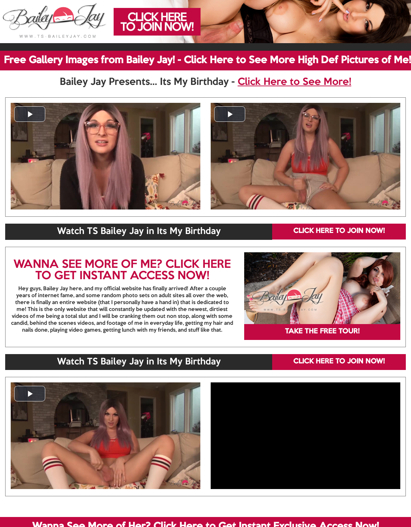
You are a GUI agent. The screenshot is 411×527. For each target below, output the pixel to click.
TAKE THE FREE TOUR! (322, 332)
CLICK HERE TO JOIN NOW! (339, 231)
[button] (29, 114)
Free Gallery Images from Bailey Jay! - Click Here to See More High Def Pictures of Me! (207, 60)
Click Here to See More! (294, 82)
